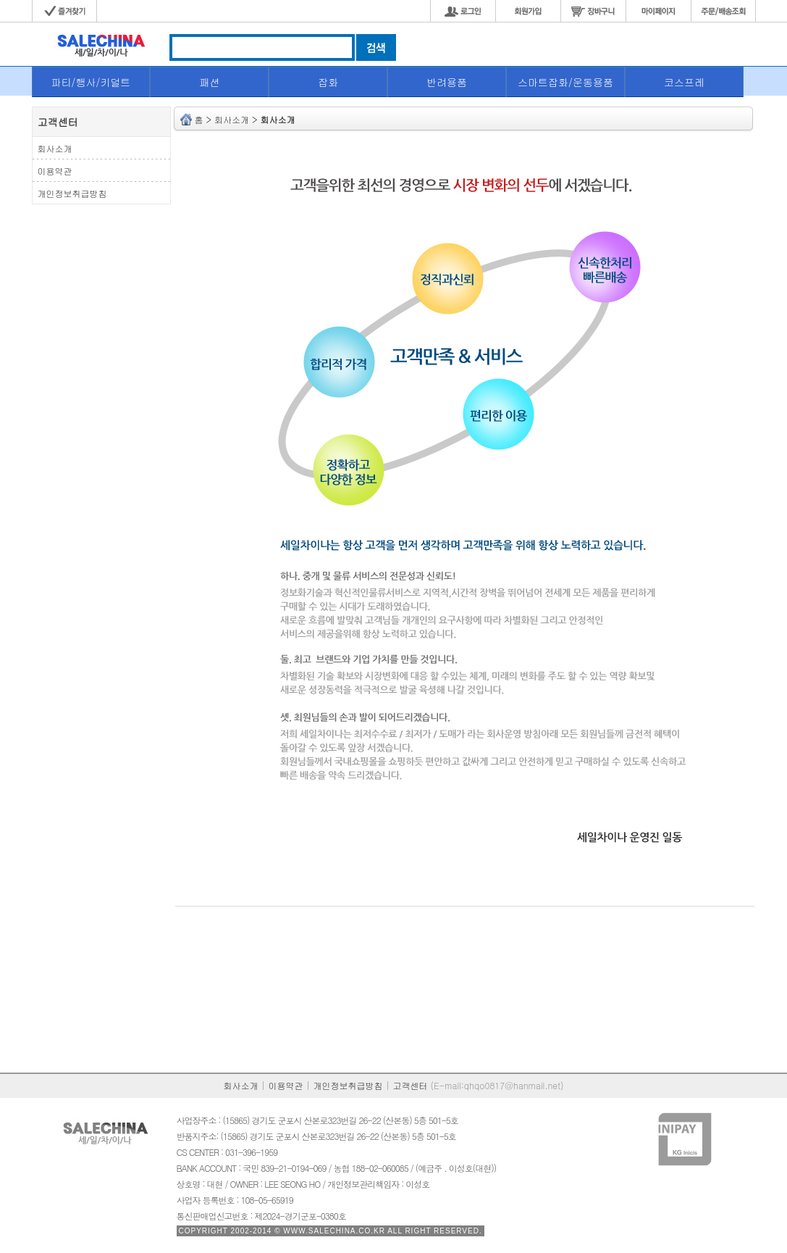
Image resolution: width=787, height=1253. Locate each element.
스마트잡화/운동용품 (565, 82)
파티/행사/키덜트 (91, 82)
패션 (209, 82)
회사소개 (241, 1085)
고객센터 (410, 1085)
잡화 (328, 82)
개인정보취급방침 (348, 1085)
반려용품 (446, 82)
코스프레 (684, 82)
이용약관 (286, 1085)
